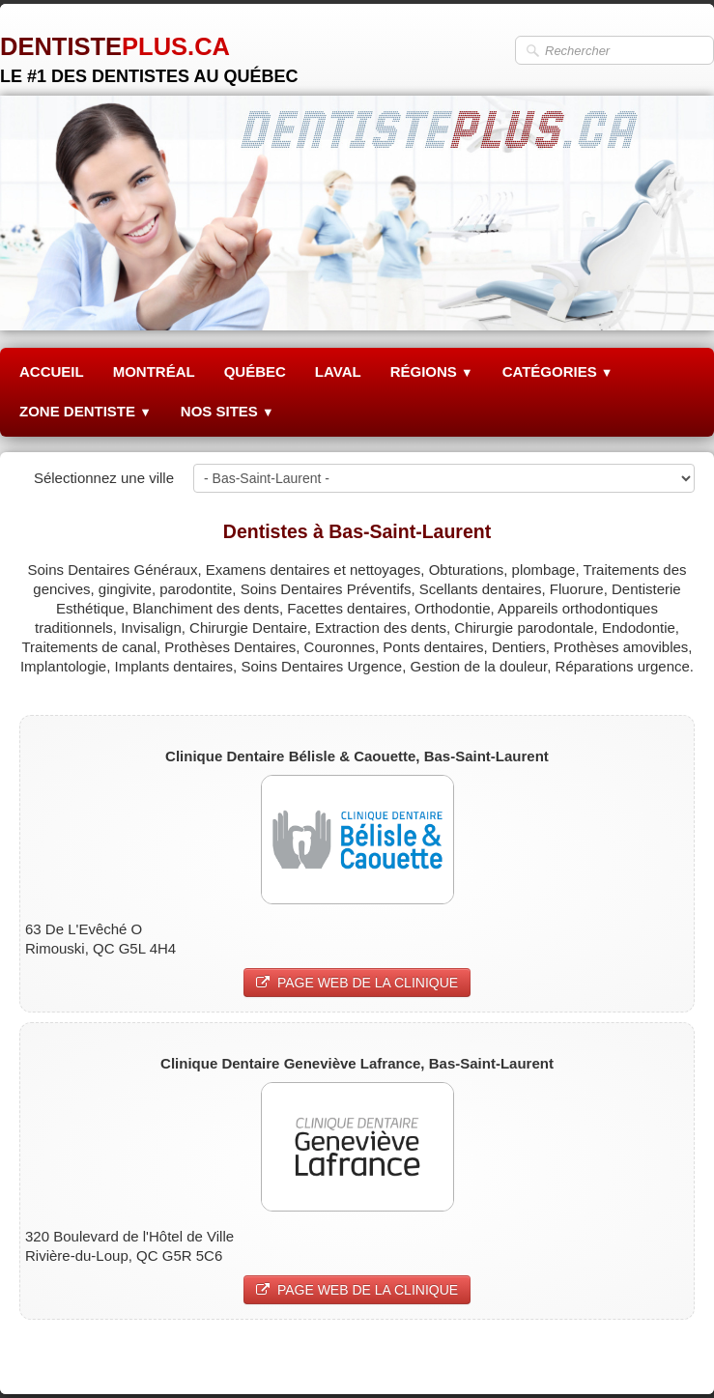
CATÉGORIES (558, 371)
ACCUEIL (51, 371)
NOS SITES (227, 411)
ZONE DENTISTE (85, 411)
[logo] (149, 52)
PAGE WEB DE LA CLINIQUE (357, 982)
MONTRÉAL (154, 371)
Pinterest (666, 1356)
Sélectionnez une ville (104, 478)
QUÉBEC (255, 371)
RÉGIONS (431, 371)
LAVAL (338, 371)
